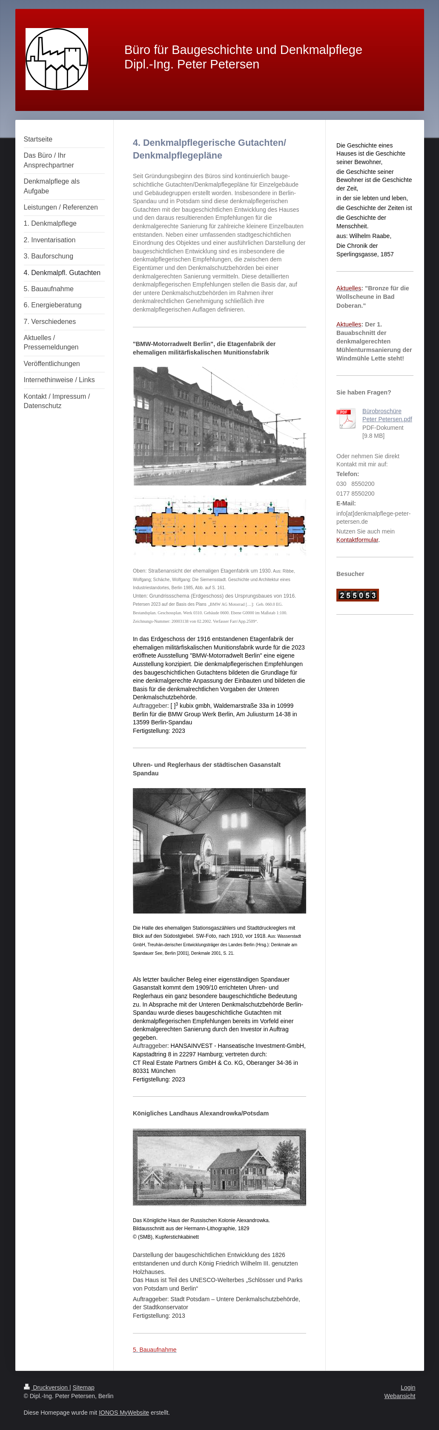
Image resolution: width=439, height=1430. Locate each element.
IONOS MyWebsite (124, 1412)
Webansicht (400, 1396)
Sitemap (84, 1387)
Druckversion (46, 1387)
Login (408, 1387)
